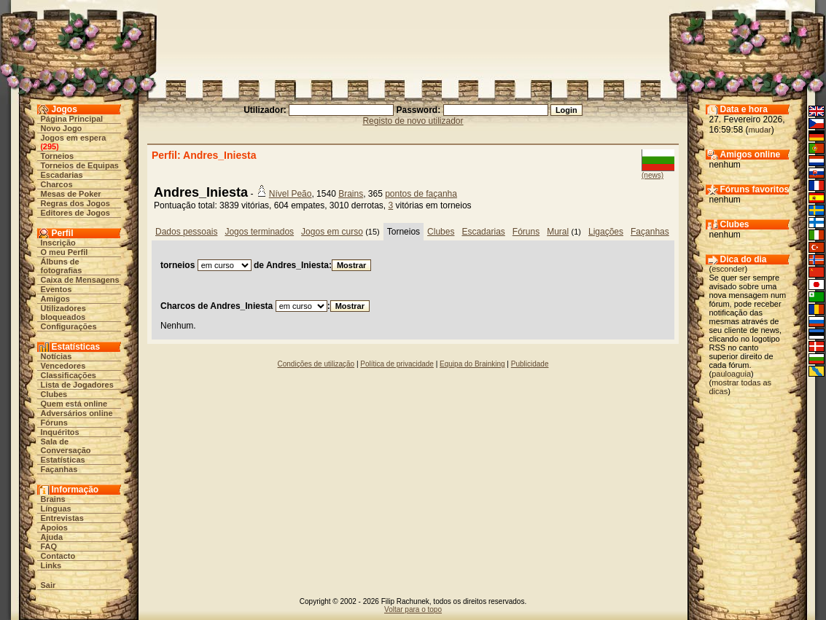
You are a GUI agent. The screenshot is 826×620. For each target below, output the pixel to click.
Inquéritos (60, 432)
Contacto (58, 556)
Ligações (605, 232)
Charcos (57, 184)
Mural (558, 232)
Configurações (69, 326)
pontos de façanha (421, 194)
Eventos (56, 289)
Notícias (56, 356)
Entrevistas (62, 518)
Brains (53, 499)
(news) (652, 175)
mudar (760, 129)
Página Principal (72, 118)
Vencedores (63, 365)
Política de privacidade (397, 364)
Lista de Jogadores (77, 384)
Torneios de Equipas (80, 165)
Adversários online (77, 413)
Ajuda (52, 537)
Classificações (68, 375)
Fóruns (54, 422)
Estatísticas (63, 459)
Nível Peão (290, 194)
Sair (48, 585)
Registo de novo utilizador (412, 121)
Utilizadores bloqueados (63, 312)
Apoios (54, 527)
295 (49, 146)
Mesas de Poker (71, 193)
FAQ (49, 546)
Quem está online (74, 403)
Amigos (55, 298)
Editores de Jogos (75, 212)
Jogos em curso (332, 232)
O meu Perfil (64, 252)
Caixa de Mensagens (80, 279)
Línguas (56, 508)
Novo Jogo (61, 128)
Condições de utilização (316, 364)
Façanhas (59, 469)
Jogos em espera (73, 137)
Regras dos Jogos (75, 203)
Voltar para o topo (413, 609)
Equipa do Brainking (472, 364)
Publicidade (530, 364)
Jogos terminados (259, 232)
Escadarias (62, 174)
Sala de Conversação (66, 446)
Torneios (57, 156)
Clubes (54, 394)
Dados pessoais (186, 232)
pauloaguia (731, 373)
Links (51, 565)
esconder (728, 268)
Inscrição (58, 242)
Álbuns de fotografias (61, 266)
